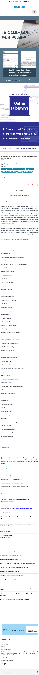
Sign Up (21, 4)
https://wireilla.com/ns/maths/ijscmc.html (12, 163)
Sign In (17, 4)
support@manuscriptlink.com (7, 660)
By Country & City (5, 644)
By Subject (3, 642)
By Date (3, 646)
